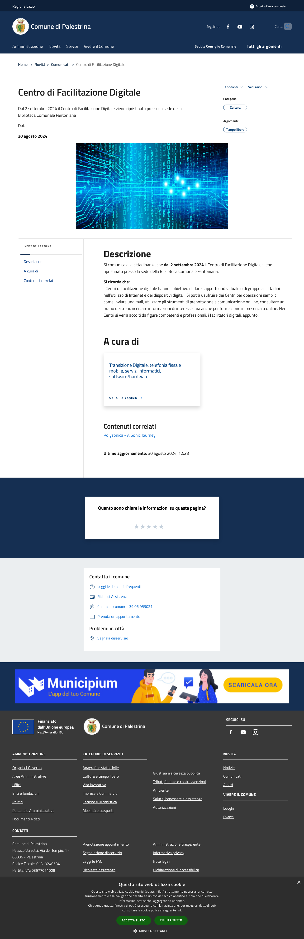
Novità (39, 64)
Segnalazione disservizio (102, 853)
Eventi (228, 817)
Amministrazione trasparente (176, 844)
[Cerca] (286, 26)
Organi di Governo (27, 767)
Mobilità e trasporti (98, 810)
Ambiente (161, 790)
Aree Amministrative (29, 776)
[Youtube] (232, 26)
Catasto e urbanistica (100, 802)
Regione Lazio (23, 6)
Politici (17, 802)
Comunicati (60, 64)
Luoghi (228, 808)
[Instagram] (243, 26)
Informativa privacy (168, 853)
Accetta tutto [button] (134, 920)
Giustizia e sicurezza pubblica (176, 773)
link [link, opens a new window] (179, 910)
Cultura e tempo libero (101, 776)
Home (23, 64)
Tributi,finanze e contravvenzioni (179, 781)
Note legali (161, 861)
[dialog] (152, 908)
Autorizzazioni (164, 807)
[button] (152, 931)
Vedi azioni (259, 87)
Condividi (234, 87)
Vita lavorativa (94, 785)
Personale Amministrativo (33, 810)
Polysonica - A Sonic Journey (130, 435)
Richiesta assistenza (99, 870)
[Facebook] (220, 26)
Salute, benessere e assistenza (177, 799)
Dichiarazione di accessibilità (176, 870)
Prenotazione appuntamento (106, 844)
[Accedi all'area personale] (268, 6)
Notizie (229, 767)
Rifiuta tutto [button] (171, 920)
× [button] (298, 882)
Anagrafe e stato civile (101, 767)
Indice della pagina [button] (37, 246)
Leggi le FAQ (93, 861)
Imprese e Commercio (100, 793)
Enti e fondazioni (25, 793)
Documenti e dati (26, 819)
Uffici (16, 785)
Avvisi (228, 785)
